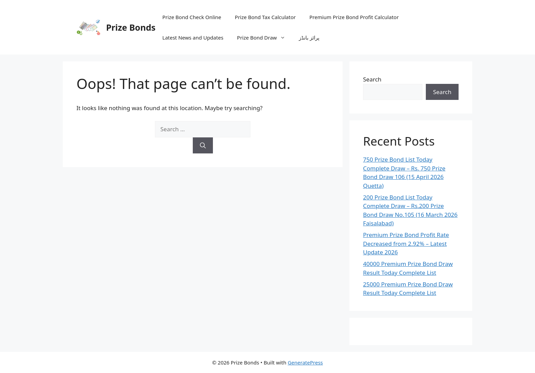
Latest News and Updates (192, 37)
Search (372, 79)
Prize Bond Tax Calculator (265, 17)
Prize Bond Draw (264, 37)
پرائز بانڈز (309, 37)
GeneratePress (305, 362)
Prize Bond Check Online (191, 17)
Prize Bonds (131, 27)
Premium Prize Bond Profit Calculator (354, 17)
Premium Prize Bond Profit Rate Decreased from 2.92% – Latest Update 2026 (406, 243)
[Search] (203, 145)
